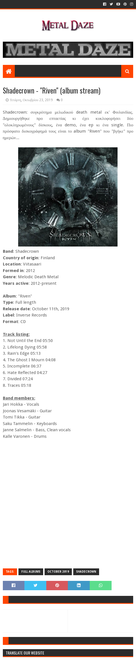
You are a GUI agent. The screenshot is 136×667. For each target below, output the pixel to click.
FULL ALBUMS (30, 571)
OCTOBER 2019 (58, 571)
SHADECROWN (86, 571)
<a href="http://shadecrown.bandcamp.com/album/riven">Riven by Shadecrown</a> (68, 503)
